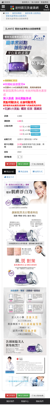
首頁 (7, 13)
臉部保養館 (17, 13)
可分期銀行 (35, 127)
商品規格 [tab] (23, 171)
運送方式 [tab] (9, 177)
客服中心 (25, 401)
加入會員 (35, 2)
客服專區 (44, 2)
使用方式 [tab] (38, 171)
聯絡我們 (39, 401)
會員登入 (25, 2)
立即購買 (11, 164)
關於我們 (10, 401)
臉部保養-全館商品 (33, 13)
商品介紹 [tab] (9, 171)
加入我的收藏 (37, 164)
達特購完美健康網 (24, 8)
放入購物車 (23, 164)
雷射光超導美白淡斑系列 (16, 16)
